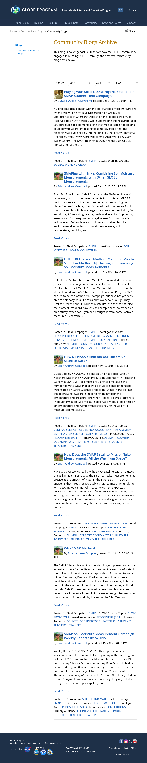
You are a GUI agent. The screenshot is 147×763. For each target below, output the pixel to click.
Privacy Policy (114, 748)
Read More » (61, 152)
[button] (131, 31)
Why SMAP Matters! (79, 548)
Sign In (133, 10)
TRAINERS (108, 348)
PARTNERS (122, 344)
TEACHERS (93, 348)
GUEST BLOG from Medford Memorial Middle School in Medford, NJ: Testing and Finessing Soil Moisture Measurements (99, 263)
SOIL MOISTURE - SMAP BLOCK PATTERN (92, 340)
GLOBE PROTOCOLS (91, 429)
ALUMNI (72, 344)
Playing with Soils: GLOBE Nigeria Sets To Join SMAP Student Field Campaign (99, 93)
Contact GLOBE (130, 748)
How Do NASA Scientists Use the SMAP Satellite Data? (94, 359)
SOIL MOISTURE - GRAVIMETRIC (100, 336)
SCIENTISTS (61, 348)
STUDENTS (77, 348)
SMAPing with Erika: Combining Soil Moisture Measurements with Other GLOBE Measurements (99, 177)
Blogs (41, 31)
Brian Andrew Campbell (72, 186)
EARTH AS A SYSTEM (119, 429)
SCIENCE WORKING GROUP (71, 164)
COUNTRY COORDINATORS (96, 344)
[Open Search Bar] (120, 10)
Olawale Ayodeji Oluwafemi (75, 100)
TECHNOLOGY (119, 523)
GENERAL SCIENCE (65, 429)
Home (13, 31)
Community (27, 31)
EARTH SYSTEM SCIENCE (69, 433)
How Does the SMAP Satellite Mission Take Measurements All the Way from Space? (97, 456)
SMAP (93, 160)
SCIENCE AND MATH (95, 523)
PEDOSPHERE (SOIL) (66, 336)
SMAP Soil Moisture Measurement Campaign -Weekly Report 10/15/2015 (100, 636)
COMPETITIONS (116, 707)
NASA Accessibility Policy (126, 754)
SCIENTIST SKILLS (97, 433)
